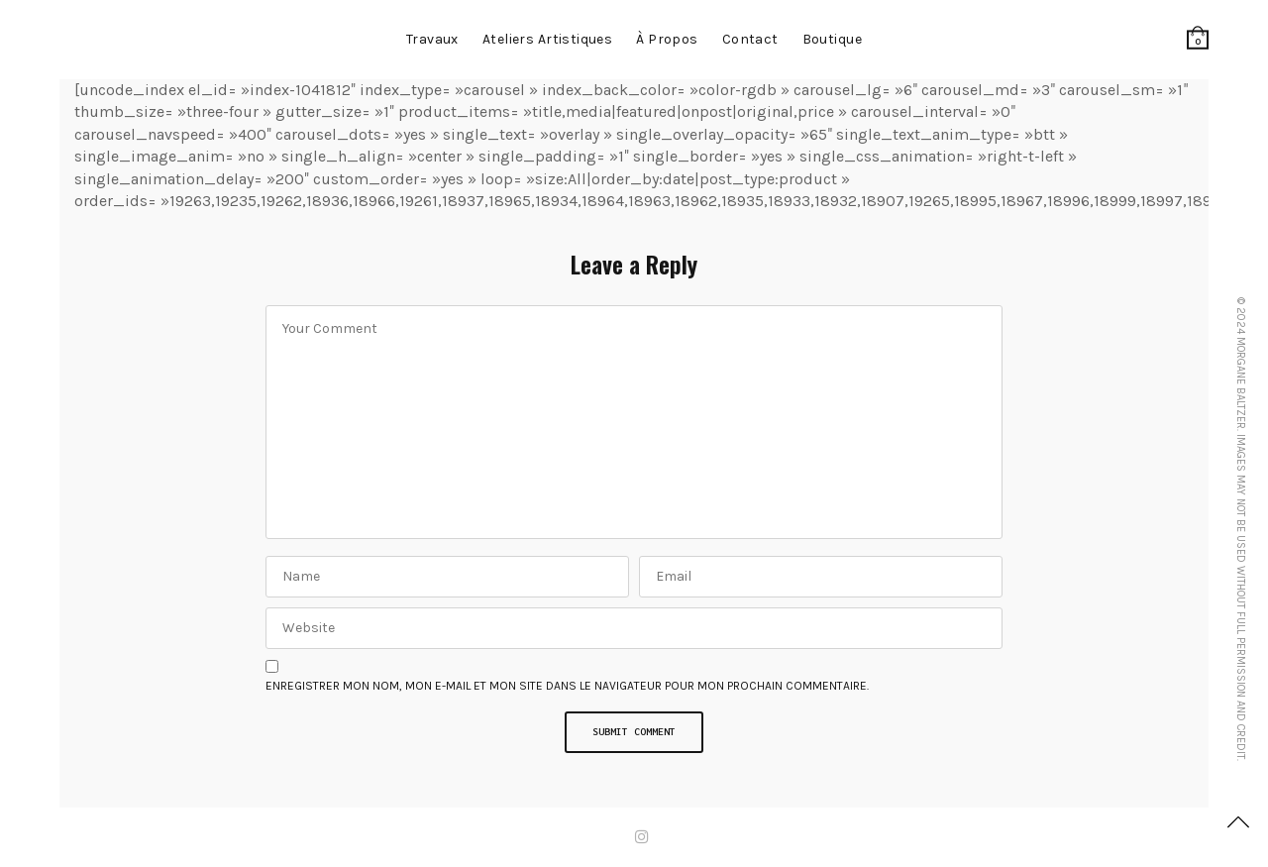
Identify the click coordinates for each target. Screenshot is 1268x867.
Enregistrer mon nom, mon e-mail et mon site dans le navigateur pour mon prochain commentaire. (567, 686)
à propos (666, 39)
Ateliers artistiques (547, 39)
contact (750, 39)
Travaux (432, 39)
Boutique (832, 39)
